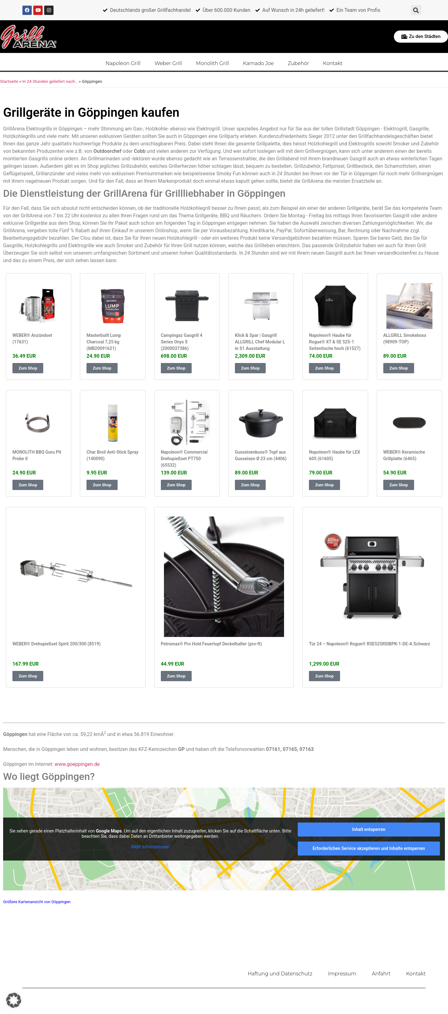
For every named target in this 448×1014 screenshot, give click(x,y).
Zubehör (298, 63)
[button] (416, 10)
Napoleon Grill (123, 63)
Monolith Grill (212, 63)
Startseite (9, 80)
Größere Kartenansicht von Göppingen (37, 901)
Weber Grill (168, 63)
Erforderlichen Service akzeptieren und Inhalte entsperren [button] (369, 847)
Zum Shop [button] (28, 367)
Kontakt (333, 63)
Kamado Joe (258, 63)
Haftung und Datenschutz (280, 973)
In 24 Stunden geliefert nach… (50, 80)
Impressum (342, 973)
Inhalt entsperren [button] (368, 828)
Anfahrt (381, 973)
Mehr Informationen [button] (150, 845)
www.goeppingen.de (77, 763)
